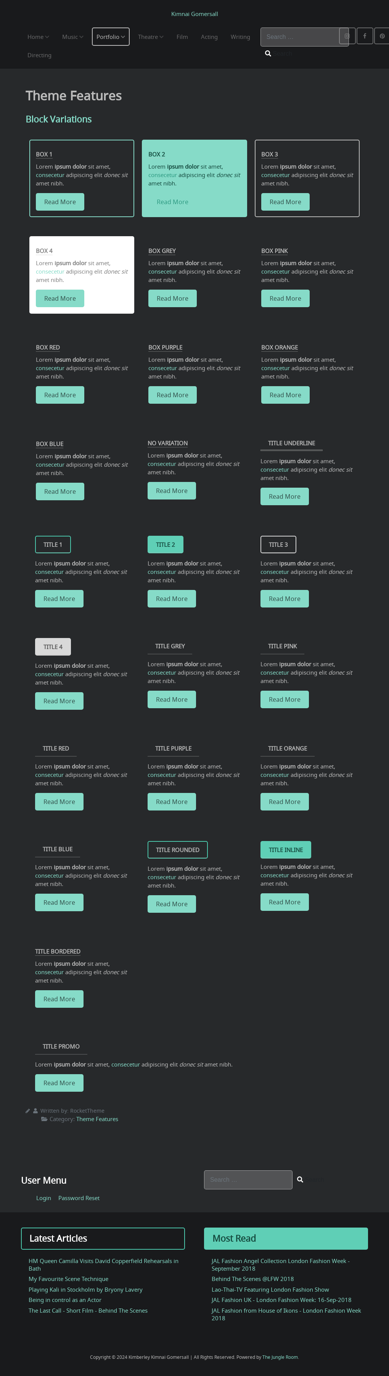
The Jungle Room (280, 1357)
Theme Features (97, 1119)
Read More (60, 202)
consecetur (50, 175)
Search (278, 53)
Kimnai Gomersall (194, 14)
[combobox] (304, 37)
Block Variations (60, 119)
